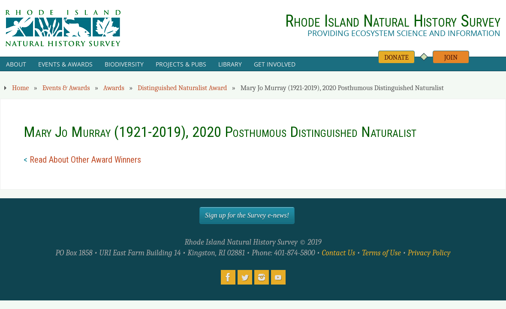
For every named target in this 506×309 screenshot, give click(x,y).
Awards (113, 88)
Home (20, 88)
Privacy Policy (429, 253)
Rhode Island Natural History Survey (392, 21)
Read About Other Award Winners (85, 159)
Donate (396, 57)
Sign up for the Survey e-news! (247, 215)
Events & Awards (66, 88)
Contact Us (338, 253)
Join (451, 57)
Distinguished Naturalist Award (182, 88)
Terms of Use (381, 253)
